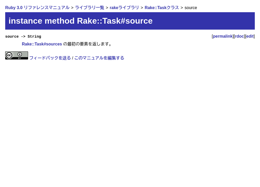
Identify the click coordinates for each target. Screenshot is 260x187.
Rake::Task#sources (42, 44)
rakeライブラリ (124, 7)
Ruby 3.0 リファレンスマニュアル (37, 7)
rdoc (239, 36)
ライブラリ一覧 (89, 7)
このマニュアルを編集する (99, 58)
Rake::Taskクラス (162, 7)
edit (250, 36)
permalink (223, 36)
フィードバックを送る (50, 58)
